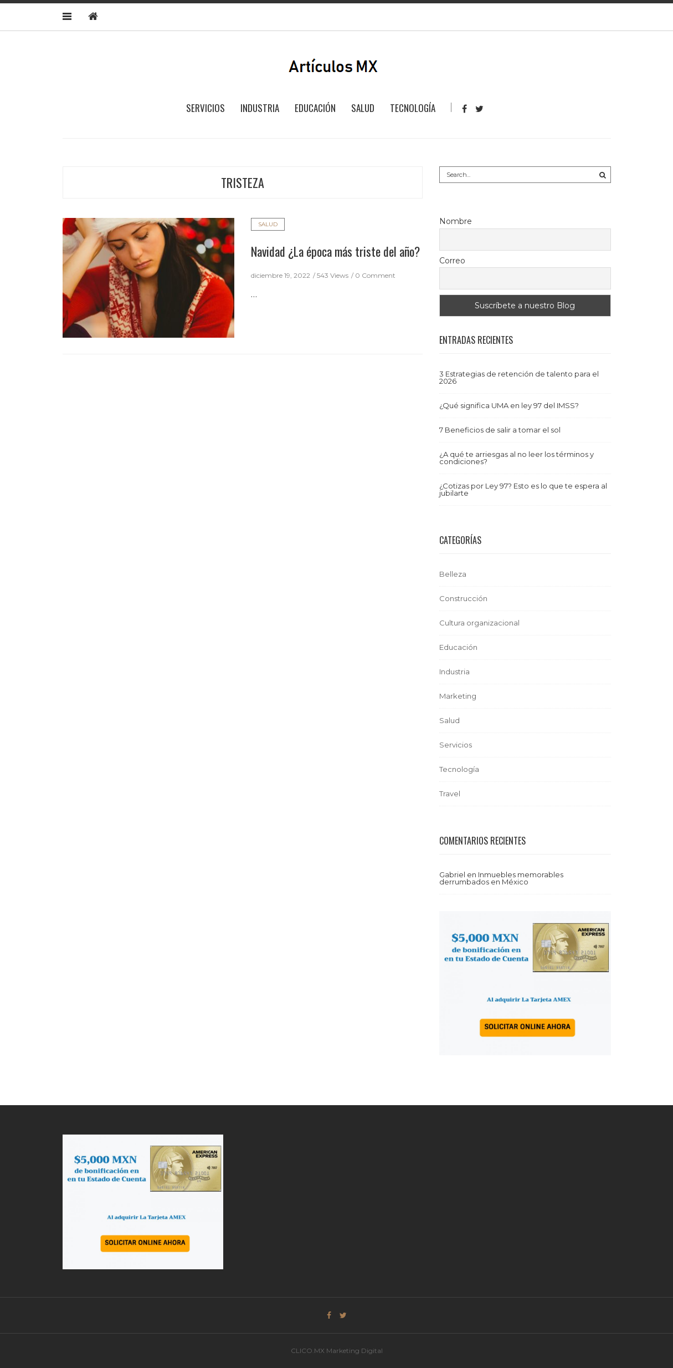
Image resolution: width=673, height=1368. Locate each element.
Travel (449, 793)
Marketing (457, 695)
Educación (315, 108)
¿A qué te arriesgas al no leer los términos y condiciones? (516, 458)
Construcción (463, 598)
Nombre (455, 221)
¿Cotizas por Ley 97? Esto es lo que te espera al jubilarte (523, 489)
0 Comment (375, 275)
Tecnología (412, 108)
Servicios (205, 108)
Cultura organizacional (479, 622)
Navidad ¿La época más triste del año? (335, 251)
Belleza (452, 573)
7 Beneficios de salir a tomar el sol (500, 429)
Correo (452, 261)
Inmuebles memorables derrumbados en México (501, 878)
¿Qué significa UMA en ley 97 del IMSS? (509, 405)
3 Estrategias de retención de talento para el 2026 (519, 377)
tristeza (242, 182)
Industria (259, 108)
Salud (362, 108)
